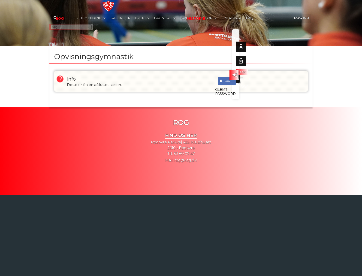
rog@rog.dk (185, 160)
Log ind (301, 7)
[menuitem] (56, 7)
